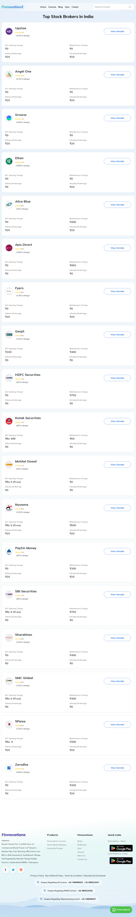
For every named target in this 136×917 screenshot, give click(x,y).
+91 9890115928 (85, 890)
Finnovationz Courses (56, 841)
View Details (117, 31)
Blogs (79, 841)
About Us (81, 855)
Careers (80, 852)
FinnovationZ (120, 909)
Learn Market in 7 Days (118, 853)
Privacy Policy (37, 875)
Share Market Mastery (56, 845)
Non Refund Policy (54, 875)
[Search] (113, 7)
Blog (60, 7)
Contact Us (82, 859)
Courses (52, 7)
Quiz (67, 7)
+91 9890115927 (91, 882)
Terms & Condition (73, 875)
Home (43, 7)
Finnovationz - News (117, 841)
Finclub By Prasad (55, 848)
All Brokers (82, 845)
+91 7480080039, (75, 882)
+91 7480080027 (88, 899)
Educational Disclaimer (95, 875)
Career (75, 7)
